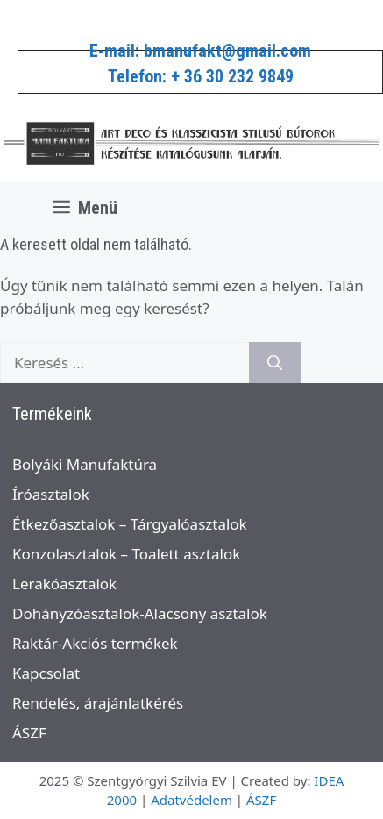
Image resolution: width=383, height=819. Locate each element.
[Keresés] (275, 363)
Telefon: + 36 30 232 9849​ (201, 76)
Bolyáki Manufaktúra (84, 464)
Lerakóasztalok (64, 583)
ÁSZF (29, 733)
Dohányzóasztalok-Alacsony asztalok (139, 613)
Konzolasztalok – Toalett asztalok (126, 554)
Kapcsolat (46, 673)
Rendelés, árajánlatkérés (97, 703)
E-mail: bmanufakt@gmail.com (200, 50)
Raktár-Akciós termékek (95, 643)
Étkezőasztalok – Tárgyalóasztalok (129, 524)
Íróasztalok (50, 494)
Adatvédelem (191, 799)
